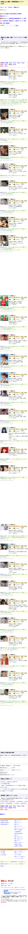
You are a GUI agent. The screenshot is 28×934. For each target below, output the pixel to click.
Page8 (10, 64)
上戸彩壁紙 (16, 804)
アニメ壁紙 (3, 20)
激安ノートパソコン (18, 854)
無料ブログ (16, 825)
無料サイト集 (3, 7)
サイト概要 (10, 884)
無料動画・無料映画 (5, 823)
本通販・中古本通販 (5, 786)
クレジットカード (15, 865)
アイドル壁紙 (23, 18)
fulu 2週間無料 (4, 784)
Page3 (15, 62)
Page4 (19, 62)
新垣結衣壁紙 (12, 802)
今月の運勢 (3, 854)
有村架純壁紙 (20, 802)
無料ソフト (16, 836)
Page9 (15, 64)
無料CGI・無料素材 (18, 830)
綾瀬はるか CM (4, 783)
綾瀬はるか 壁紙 (4, 62)
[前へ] (2, 66)
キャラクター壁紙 (22, 20)
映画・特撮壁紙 (9, 20)
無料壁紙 (10, 7)
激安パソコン (8, 865)
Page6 (2, 64)
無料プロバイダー (17, 821)
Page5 (23, 62)
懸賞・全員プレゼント (18, 840)
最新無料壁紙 (17, 18)
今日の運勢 (3, 852)
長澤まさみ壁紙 (4, 802)
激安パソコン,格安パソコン (19, 852)
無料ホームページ (17, 823)
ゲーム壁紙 (15, 20)
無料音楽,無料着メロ (5, 825)
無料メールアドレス (18, 827)
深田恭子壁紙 (23, 804)
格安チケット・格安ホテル (19, 857)
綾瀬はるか (16, 7)
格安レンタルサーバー (5, 862)
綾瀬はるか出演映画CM (5, 459)
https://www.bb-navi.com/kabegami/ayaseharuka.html (16, 890)
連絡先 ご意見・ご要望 (5, 886)
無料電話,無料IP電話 (18, 834)
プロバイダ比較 (17, 855)
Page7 (6, 64)
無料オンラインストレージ (19, 829)
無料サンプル (17, 841)
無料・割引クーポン (18, 838)
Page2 (11, 62)
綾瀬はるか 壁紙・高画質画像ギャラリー (12, 1)
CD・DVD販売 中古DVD (6, 790)
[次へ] (6, 66)
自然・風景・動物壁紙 (5, 23)
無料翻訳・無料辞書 (18, 847)
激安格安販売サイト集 (15, 862)
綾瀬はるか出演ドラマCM (5, 440)
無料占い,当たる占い (18, 843)
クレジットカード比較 (18, 859)
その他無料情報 (17, 832)
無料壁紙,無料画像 (4, 821)
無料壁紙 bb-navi (4, 884)
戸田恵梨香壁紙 (9, 804)
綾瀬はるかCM (3, 81)
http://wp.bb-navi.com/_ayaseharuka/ (14, 893)
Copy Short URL (7, 894)
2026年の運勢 (3, 856)
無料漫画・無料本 (17, 845)
